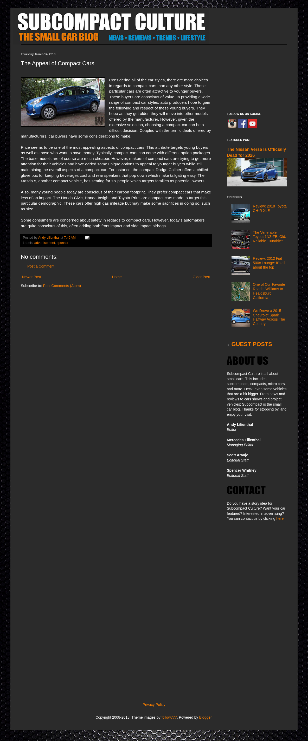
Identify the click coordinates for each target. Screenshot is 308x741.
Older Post (201, 277)
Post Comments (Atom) (62, 286)
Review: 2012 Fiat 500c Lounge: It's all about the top (269, 262)
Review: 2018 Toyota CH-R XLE (270, 208)
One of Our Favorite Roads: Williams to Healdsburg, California (269, 291)
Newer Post (31, 277)
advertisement (44, 243)
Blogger (205, 717)
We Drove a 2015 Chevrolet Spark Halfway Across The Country (269, 317)
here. (280, 518)
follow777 (169, 717)
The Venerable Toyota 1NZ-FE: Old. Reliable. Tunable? (269, 236)
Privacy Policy (154, 705)
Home (116, 277)
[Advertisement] (257, 79)
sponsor (62, 243)
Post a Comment (40, 266)
